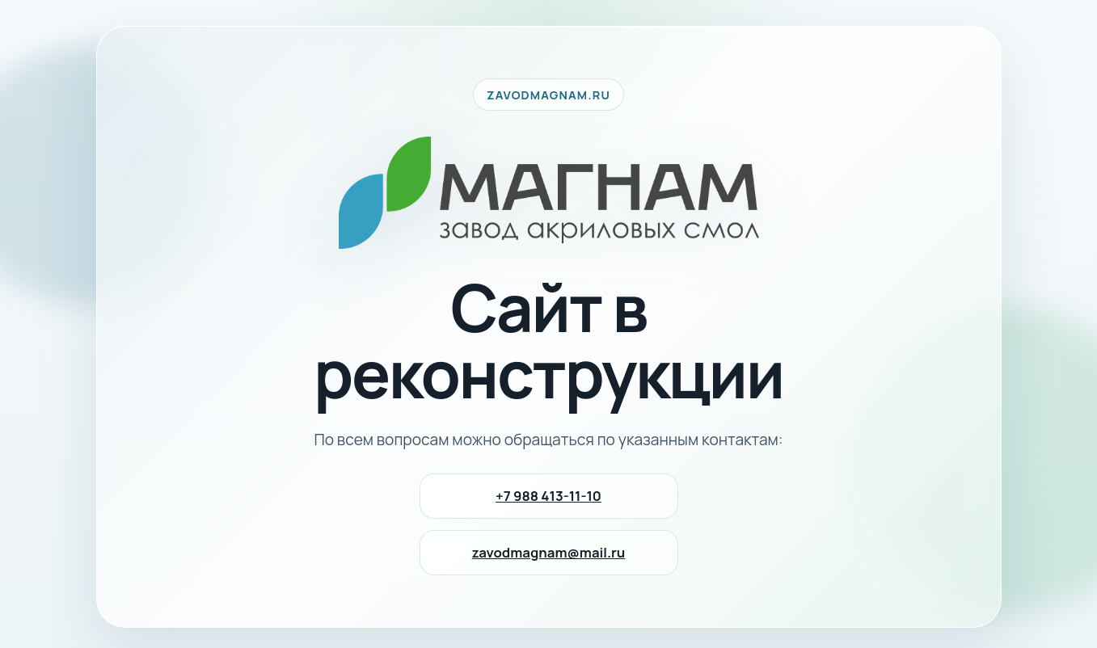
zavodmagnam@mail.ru (549, 552)
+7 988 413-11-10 (548, 495)
